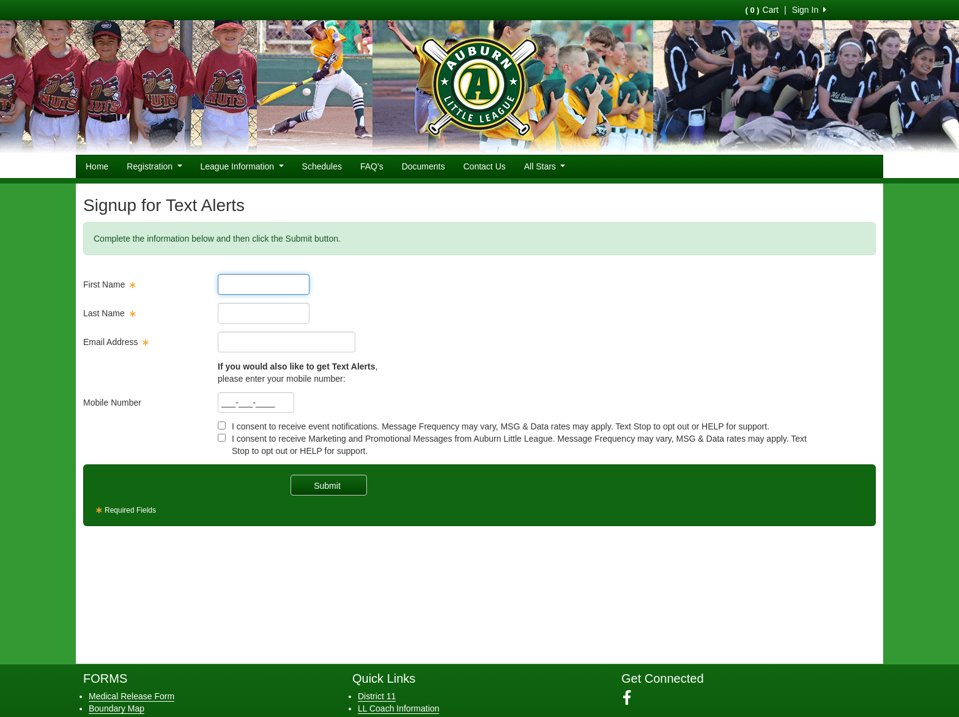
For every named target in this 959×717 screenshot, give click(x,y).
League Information (242, 166)
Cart (762, 10)
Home (97, 166)
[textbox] (263, 284)
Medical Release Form (131, 696)
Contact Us (485, 166)
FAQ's (371, 166)
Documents (423, 166)
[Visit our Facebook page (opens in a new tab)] (631, 698)
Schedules (322, 166)
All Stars (545, 166)
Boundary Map (116, 708)
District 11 (377, 696)
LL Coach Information (398, 708)
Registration (154, 166)
